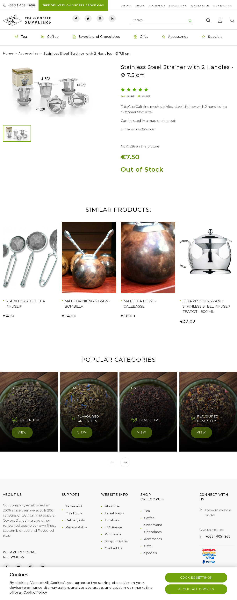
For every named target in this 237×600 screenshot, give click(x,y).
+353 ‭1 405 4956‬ (19, 5)
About (126, 5)
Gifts (147, 546)
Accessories (28, 53)
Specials (150, 553)
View (22, 432)
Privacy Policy (76, 527)
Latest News (114, 513)
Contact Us (222, 5)
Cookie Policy (35, 592)
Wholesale (199, 5)
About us (112, 506)
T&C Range (157, 5)
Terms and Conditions (74, 509)
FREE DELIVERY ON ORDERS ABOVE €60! (73, 5)
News (140, 5)
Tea (147, 511)
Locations (178, 5)
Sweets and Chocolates (153, 528)
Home (8, 53)
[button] (9, 90)
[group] (50, 90)
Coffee (149, 518)
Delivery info (75, 520)
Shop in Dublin (116, 541)
